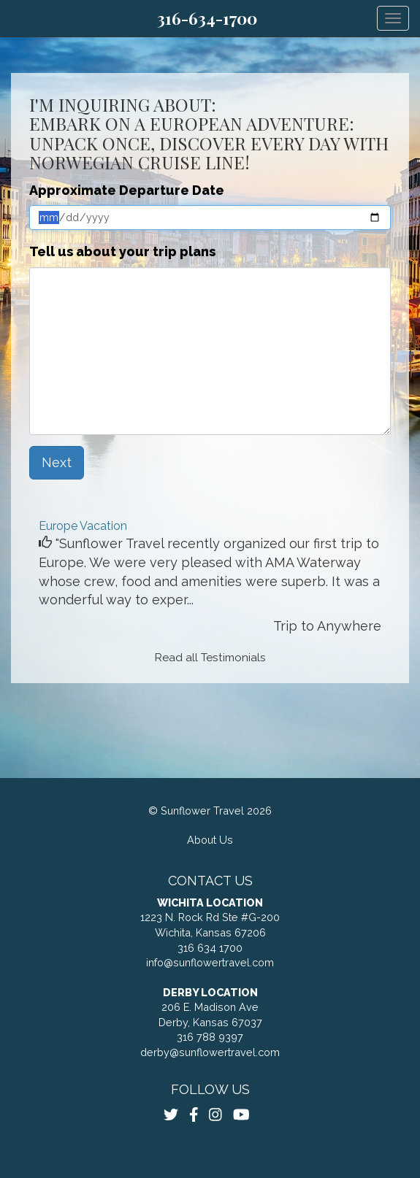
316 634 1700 (210, 948)
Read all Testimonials (210, 657)
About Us (210, 840)
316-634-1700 (207, 18)
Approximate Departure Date (126, 190)
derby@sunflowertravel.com (210, 1052)
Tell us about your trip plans (122, 251)
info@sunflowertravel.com (210, 962)
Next (57, 462)
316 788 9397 (210, 1037)
